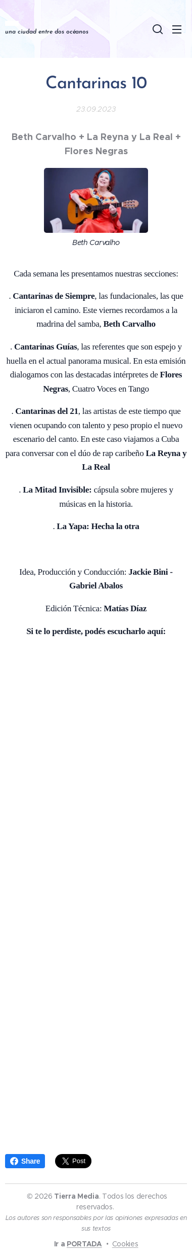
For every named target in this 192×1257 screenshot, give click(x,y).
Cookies (125, 1243)
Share (25, 1161)
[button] (157, 29)
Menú (176, 29)
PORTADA (84, 1243)
